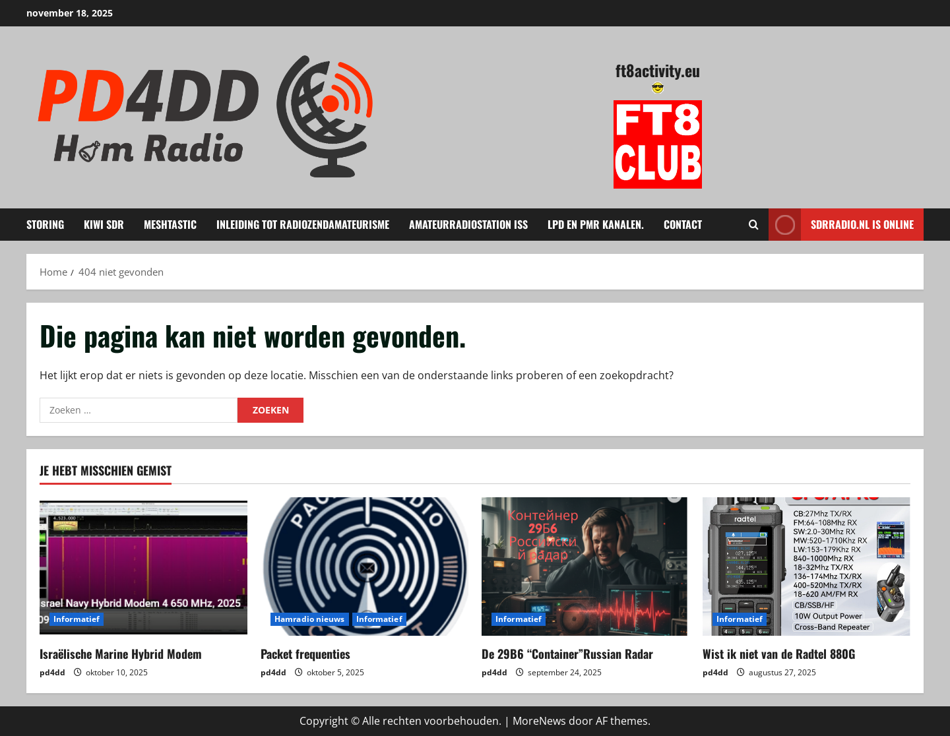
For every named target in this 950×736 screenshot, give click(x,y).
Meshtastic (170, 224)
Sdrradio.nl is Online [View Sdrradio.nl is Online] (841, 224)
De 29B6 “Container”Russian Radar (567, 653)
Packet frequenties (305, 653)
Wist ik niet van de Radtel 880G (779, 653)
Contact (683, 224)
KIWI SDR (104, 224)
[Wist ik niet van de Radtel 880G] (806, 566)
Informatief (76, 619)
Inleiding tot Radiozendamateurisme (302, 224)
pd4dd (52, 672)
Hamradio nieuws (309, 619)
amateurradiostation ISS (468, 224)
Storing (45, 224)
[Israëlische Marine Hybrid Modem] (143, 566)
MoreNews (539, 721)
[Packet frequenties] (364, 566)
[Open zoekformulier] (754, 224)
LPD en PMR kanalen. (596, 224)
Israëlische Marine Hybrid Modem (121, 653)
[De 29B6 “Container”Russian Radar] (585, 566)
